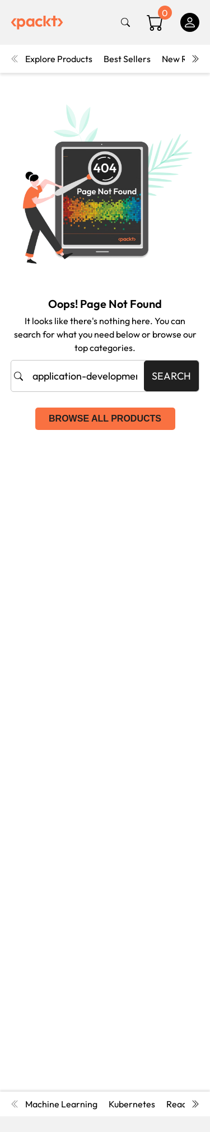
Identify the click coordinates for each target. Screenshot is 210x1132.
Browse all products (105, 418)
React (178, 1104)
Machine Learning (61, 1104)
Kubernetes (132, 1104)
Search (171, 375)
